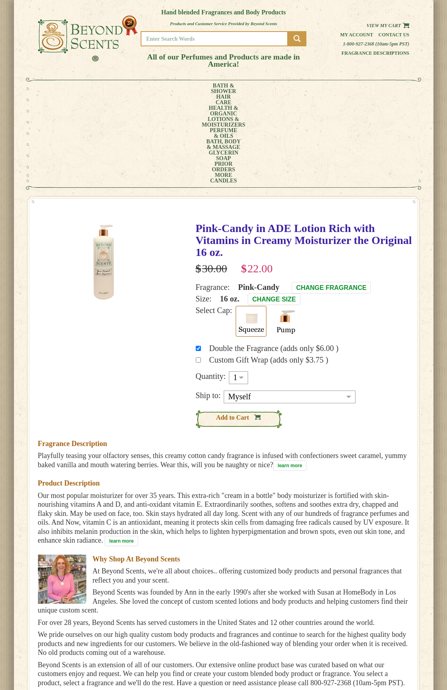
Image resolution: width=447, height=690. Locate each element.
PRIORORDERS (325, 88)
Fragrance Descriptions (375, 53)
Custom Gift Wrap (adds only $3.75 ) (268, 270)
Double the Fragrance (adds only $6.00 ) (274, 258)
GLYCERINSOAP (290, 88)
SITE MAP (383, 662)
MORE (354, 88)
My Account (356, 35)
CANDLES (385, 88)
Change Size (274, 209)
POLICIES (383, 651)
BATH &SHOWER (61, 88)
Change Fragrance (331, 198)
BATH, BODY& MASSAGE (250, 88)
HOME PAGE (386, 640)
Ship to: (208, 305)
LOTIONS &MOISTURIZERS (166, 88)
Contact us (393, 35)
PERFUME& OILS (210, 88)
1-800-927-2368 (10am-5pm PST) (376, 44)
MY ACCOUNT (387, 645)
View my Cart (387, 25)
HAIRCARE (90, 88)
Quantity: (211, 286)
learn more (290, 376)
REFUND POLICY (390, 656)
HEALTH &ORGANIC (121, 88)
